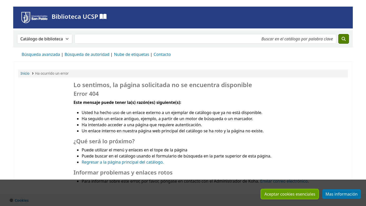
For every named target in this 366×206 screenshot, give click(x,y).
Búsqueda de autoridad (87, 54)
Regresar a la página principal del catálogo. (123, 162)
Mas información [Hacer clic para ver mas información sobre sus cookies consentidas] (342, 194)
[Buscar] (343, 39)
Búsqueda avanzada (41, 54)
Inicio (25, 73)
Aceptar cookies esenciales (289, 194)
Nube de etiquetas (131, 54)
